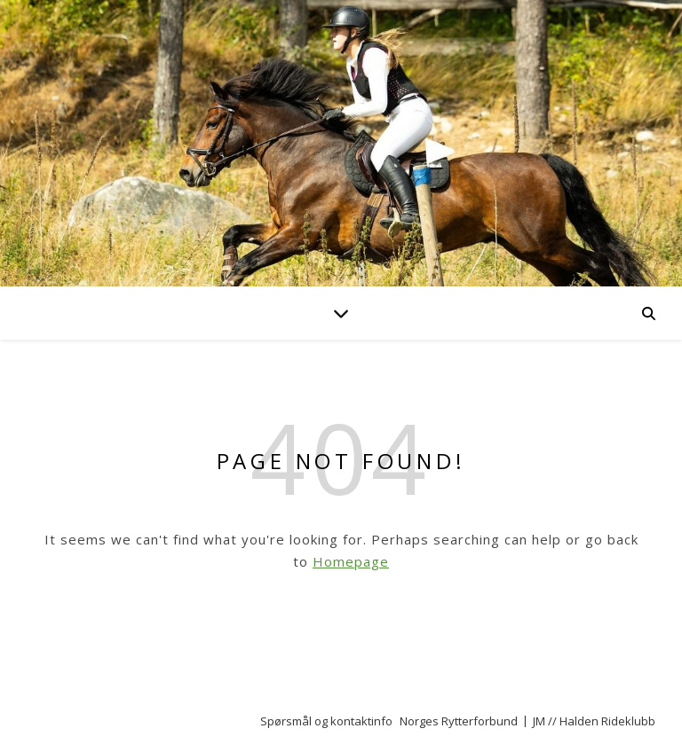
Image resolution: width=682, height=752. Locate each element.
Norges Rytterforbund (459, 721)
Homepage (351, 561)
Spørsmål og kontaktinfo (326, 721)
